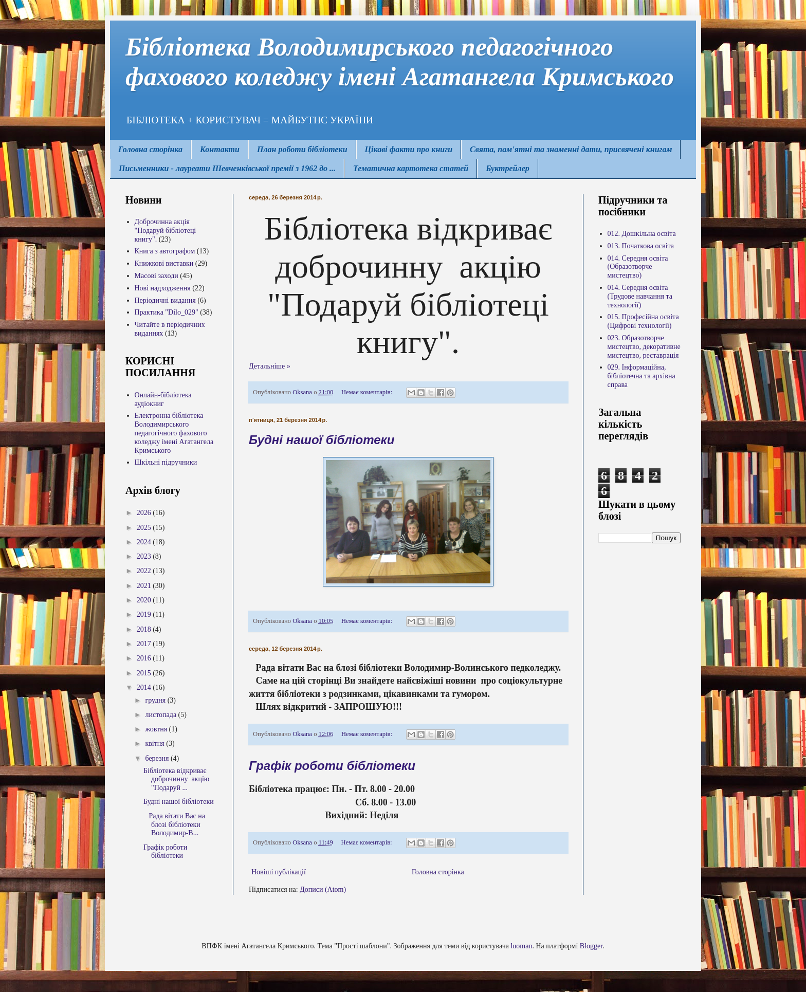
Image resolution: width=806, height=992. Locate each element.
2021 (145, 586)
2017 (145, 644)
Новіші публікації (278, 872)
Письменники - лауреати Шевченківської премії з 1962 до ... (227, 168)
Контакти (220, 149)
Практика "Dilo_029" (166, 312)
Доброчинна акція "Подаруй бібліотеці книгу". (165, 230)
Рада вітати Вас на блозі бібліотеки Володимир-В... (174, 824)
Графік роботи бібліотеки (332, 766)
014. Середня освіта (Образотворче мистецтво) (638, 267)
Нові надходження (163, 288)
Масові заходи (156, 276)
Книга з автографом (165, 251)
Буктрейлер (507, 168)
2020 (145, 600)
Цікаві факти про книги (408, 149)
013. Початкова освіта (641, 246)
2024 (145, 542)
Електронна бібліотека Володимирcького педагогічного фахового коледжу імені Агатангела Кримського (174, 433)
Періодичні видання (165, 300)
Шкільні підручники (166, 462)
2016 (145, 658)
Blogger (591, 946)
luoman (521, 946)
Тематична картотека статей (410, 168)
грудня (156, 700)
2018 (145, 629)
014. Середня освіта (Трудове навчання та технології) (640, 296)
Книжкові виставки (164, 263)
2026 (145, 513)
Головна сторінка (150, 149)
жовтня (157, 729)
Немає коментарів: (367, 392)
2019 (145, 614)
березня (158, 758)
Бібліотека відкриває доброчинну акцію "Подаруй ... (176, 779)
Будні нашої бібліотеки (321, 440)
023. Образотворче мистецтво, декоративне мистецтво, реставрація (644, 346)
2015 (145, 673)
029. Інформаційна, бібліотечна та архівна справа (641, 376)
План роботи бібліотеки (302, 149)
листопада (161, 715)
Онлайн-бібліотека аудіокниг (163, 399)
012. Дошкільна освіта (642, 233)
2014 (145, 687)
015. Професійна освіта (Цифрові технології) (643, 321)
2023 (145, 556)
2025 (145, 527)
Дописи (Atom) (323, 889)
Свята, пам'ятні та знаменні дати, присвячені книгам (571, 149)
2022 (145, 571)
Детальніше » (269, 366)
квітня (155, 743)
